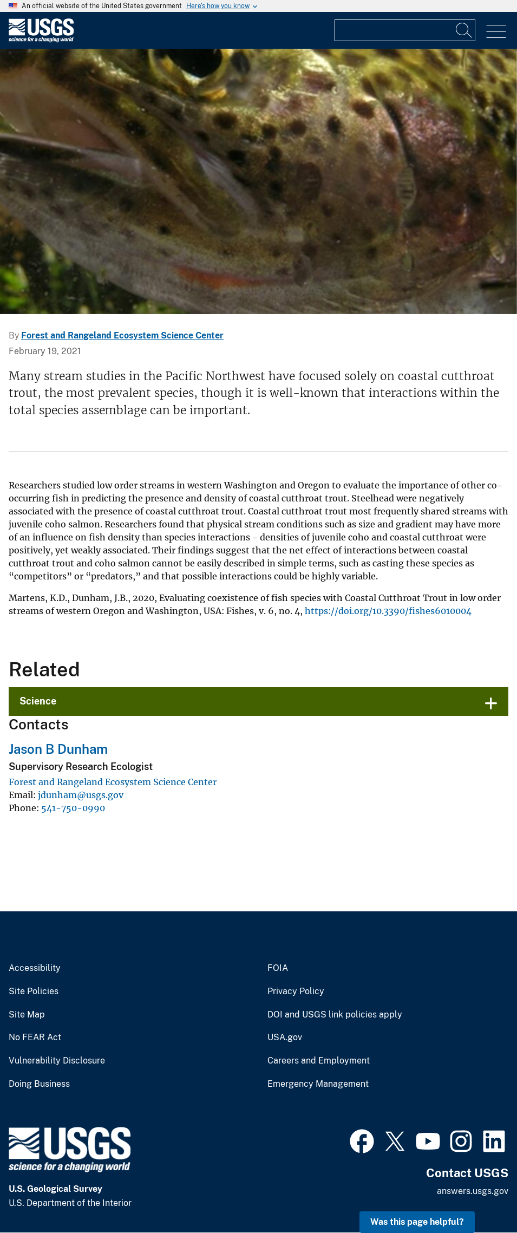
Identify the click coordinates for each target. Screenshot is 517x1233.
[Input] (405, 30)
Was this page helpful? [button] (417, 1222)
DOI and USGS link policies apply (334, 1015)
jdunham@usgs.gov (80, 795)
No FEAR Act (35, 1037)
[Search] (464, 30)
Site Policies (33, 991)
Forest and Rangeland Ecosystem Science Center (122, 335)
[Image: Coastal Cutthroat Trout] (258, 181)
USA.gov (284, 1037)
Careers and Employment (318, 1061)
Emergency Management (318, 1084)
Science (37, 701)
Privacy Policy (295, 991)
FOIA (277, 968)
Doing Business (39, 1084)
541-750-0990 (73, 808)
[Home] (41, 40)
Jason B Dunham (58, 748)
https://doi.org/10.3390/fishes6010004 (388, 610)
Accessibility (35, 968)
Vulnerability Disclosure (57, 1061)
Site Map (27, 1015)
